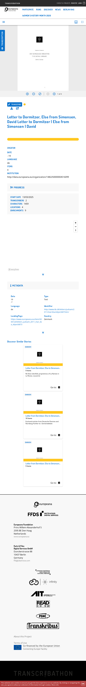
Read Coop (43, 604)
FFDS (43, 513)
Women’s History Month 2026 (36, 15)
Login (80, 3)
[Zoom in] (27, 94)
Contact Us (60, 3)
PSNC (43, 616)
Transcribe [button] (14, 104)
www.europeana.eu (21, 536)
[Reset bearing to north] (75, 230)
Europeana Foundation (43, 505)
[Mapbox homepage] (14, 269)
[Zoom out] (33, 94)
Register (74, 3)
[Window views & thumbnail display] (76, 22)
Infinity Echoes (43, 582)
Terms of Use (20, 642)
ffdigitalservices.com (22, 560)
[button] (17, 108)
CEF (43, 647)
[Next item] (54, 94)
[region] (43, 246)
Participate (28, 9)
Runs (38, 9)
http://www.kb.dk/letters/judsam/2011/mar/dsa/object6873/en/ (59, 310)
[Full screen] (82, 22)
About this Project (23, 636)
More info (55, 685)
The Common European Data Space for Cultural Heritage (43, 572)
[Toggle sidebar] (4, 22)
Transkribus (43, 626)
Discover (48, 9)
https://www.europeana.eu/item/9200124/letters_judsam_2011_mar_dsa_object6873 (26, 322)
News (58, 9)
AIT (43, 593)
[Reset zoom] (40, 94)
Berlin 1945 (68, 9)
